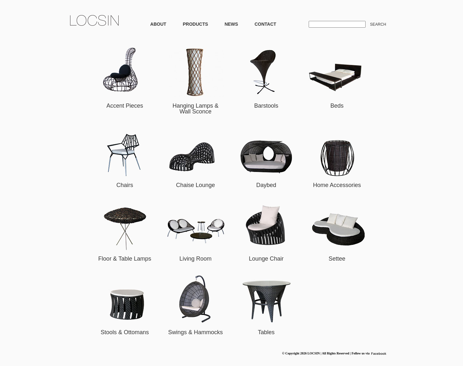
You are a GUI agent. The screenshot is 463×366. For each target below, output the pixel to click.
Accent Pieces (124, 106)
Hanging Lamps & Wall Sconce (195, 109)
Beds (336, 106)
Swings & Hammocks (195, 332)
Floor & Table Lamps (124, 258)
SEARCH (378, 24)
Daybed (266, 185)
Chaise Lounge (195, 185)
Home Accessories (337, 185)
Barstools (266, 106)
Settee (337, 258)
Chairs (124, 185)
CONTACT (265, 24)
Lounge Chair (266, 258)
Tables (266, 332)
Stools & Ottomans (125, 332)
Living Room (195, 258)
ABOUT (158, 24)
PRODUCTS (195, 24)
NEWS (231, 24)
